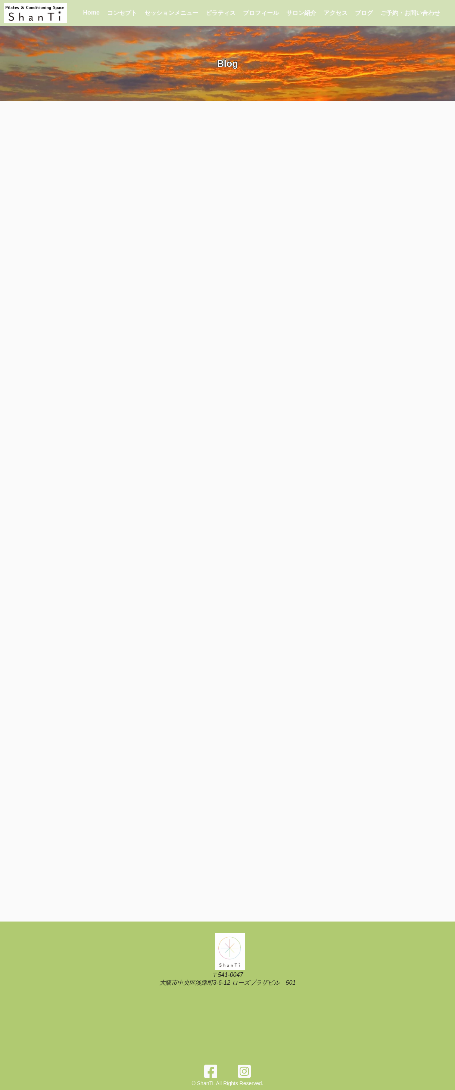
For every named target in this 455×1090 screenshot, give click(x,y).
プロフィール (261, 13)
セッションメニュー (171, 13)
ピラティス (221, 13)
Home (91, 12)
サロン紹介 (301, 13)
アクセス (336, 13)
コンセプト (122, 13)
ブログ (364, 13)
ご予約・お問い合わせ (410, 13)
